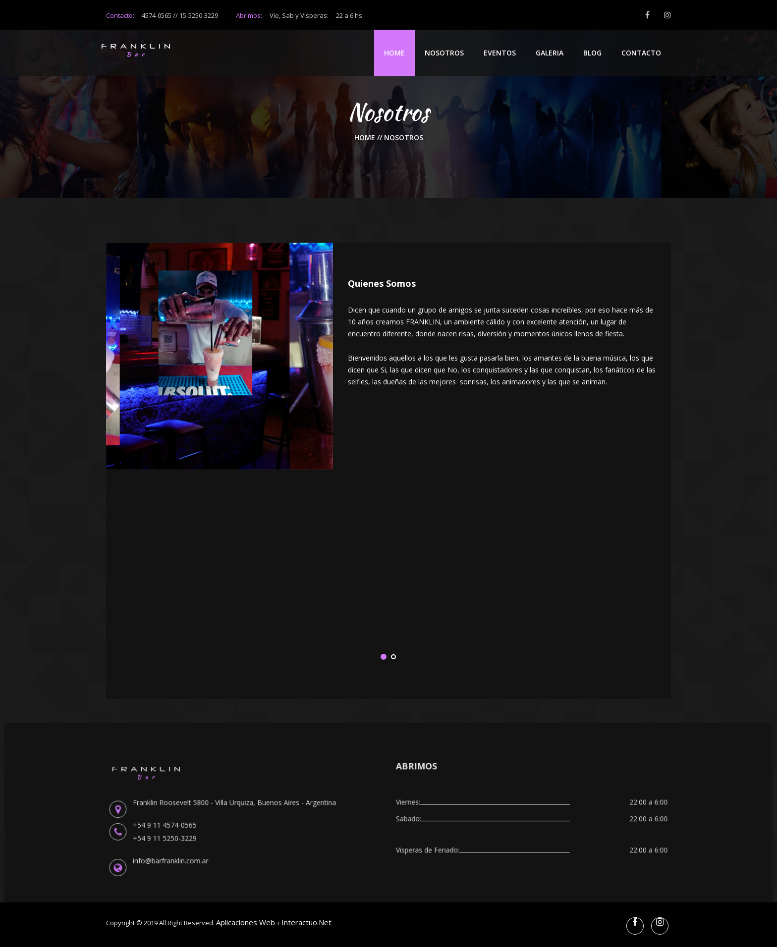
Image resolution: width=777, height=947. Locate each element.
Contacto (641, 52)
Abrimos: (299, 15)
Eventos (500, 52)
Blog (592, 52)
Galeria (549, 52)
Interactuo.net (306, 922)
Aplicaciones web (245, 922)
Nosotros (444, 52)
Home (394, 52)
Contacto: (120, 15)
